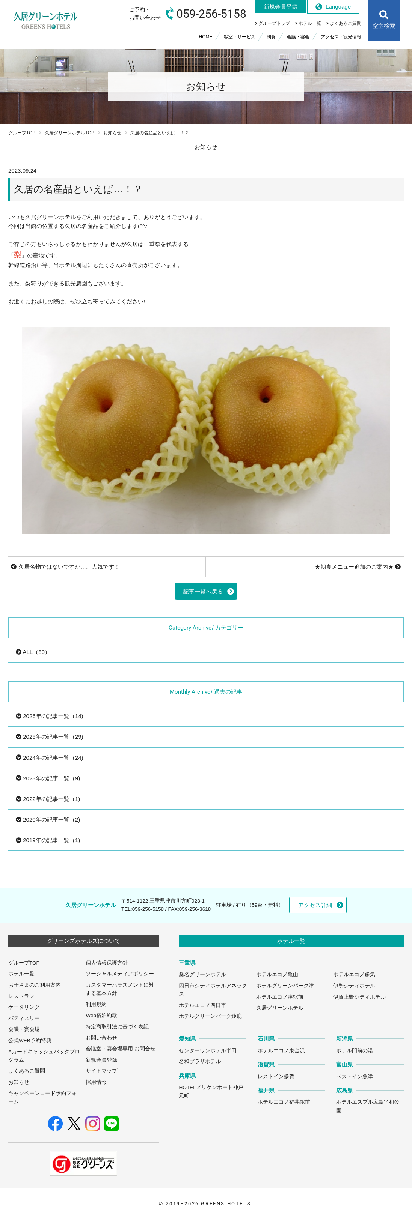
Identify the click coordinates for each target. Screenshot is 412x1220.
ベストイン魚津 (354, 1076)
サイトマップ (101, 1071)
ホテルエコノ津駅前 (279, 997)
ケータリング (24, 1007)
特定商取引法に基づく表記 (117, 1026)
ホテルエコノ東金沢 (281, 1050)
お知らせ (112, 132)
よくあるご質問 (26, 1071)
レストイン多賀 (276, 1076)
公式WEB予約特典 (29, 1040)
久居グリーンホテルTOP (70, 132)
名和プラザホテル (200, 1061)
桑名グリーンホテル (202, 974)
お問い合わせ (101, 1038)
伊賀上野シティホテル (359, 997)
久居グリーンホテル (279, 1008)
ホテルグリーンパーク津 (285, 986)
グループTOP (22, 132)
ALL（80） (33, 652)
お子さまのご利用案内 (34, 985)
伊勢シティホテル (354, 986)
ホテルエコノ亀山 (277, 974)
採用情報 (96, 1082)
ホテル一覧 (21, 974)
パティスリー (24, 1018)
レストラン (21, 996)
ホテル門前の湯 (354, 1050)
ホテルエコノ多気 (354, 974)
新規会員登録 (101, 1060)
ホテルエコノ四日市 (202, 1005)
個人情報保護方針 (107, 963)
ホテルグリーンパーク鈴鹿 (210, 1016)
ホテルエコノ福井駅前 (284, 1102)
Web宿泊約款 (101, 1015)
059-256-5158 (148, 909)
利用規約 (96, 1004)
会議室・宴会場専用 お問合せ (120, 1049)
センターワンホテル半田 (208, 1050)
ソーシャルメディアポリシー (120, 974)
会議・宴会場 (24, 1029)
